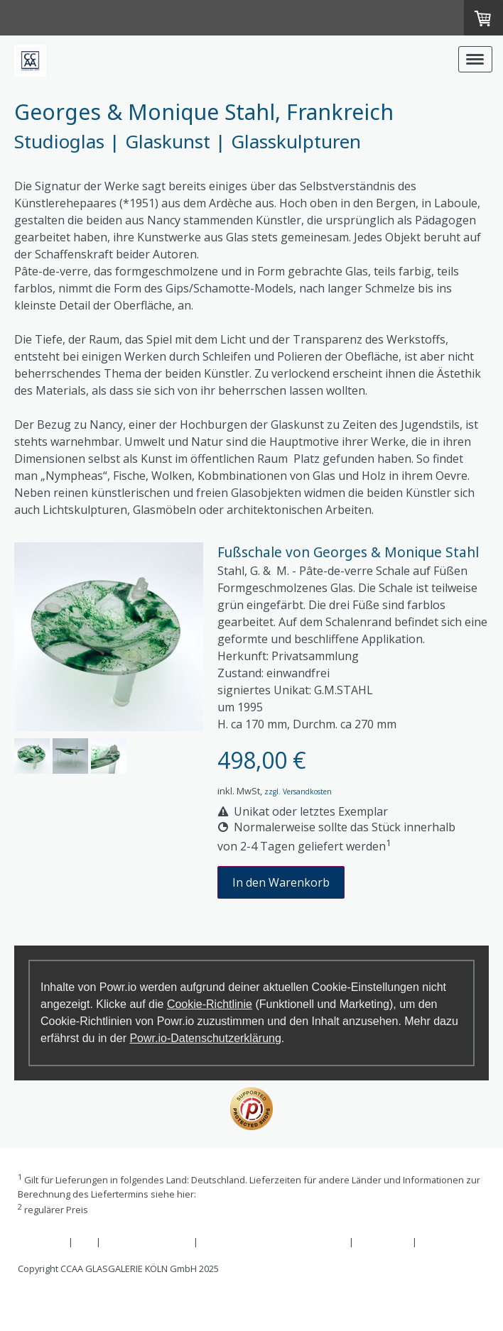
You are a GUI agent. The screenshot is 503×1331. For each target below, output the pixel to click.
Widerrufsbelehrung (147, 1241)
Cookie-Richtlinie (209, 1004)
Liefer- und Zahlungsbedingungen (271, 1194)
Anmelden (40, 1300)
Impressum (42, 1241)
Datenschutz (383, 1241)
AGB (84, 1241)
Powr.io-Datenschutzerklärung (205, 1038)
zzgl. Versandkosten (298, 791)
